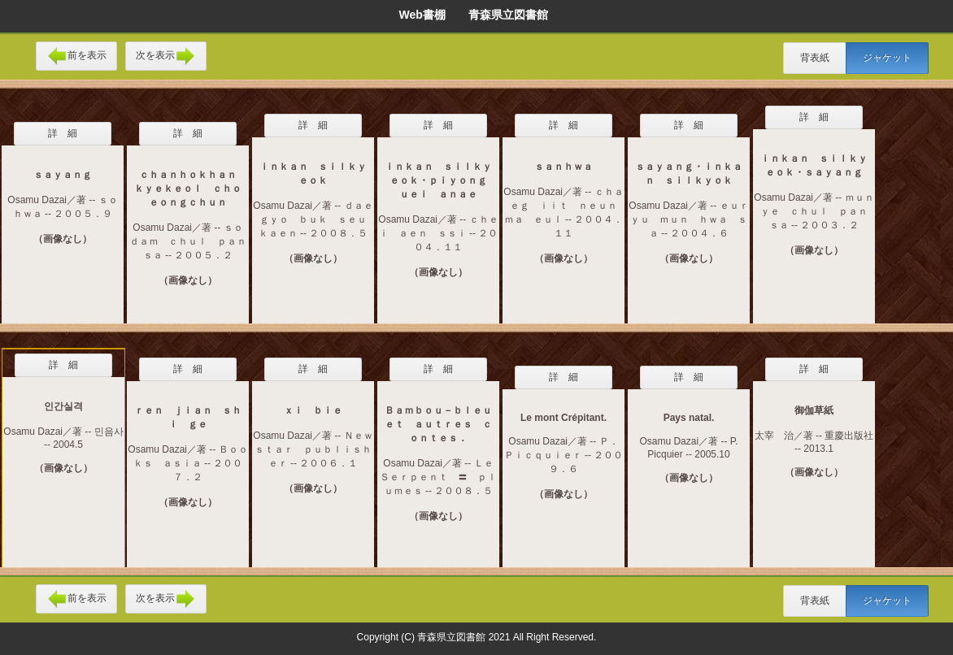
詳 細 (62, 133)
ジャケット (887, 57)
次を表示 (166, 56)
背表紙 (814, 57)
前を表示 (76, 56)
